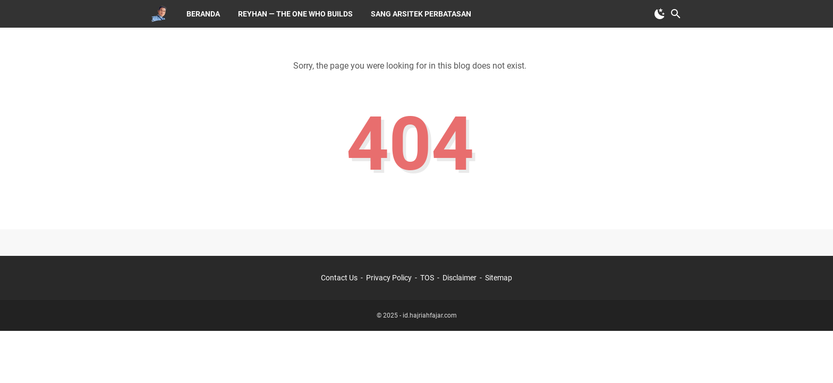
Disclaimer (460, 277)
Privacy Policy (389, 277)
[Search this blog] (675, 13)
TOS (427, 277)
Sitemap (498, 277)
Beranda (203, 14)
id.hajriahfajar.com (430, 315)
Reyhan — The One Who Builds (295, 14)
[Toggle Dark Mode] (659, 13)
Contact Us (339, 277)
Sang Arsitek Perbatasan (421, 14)
